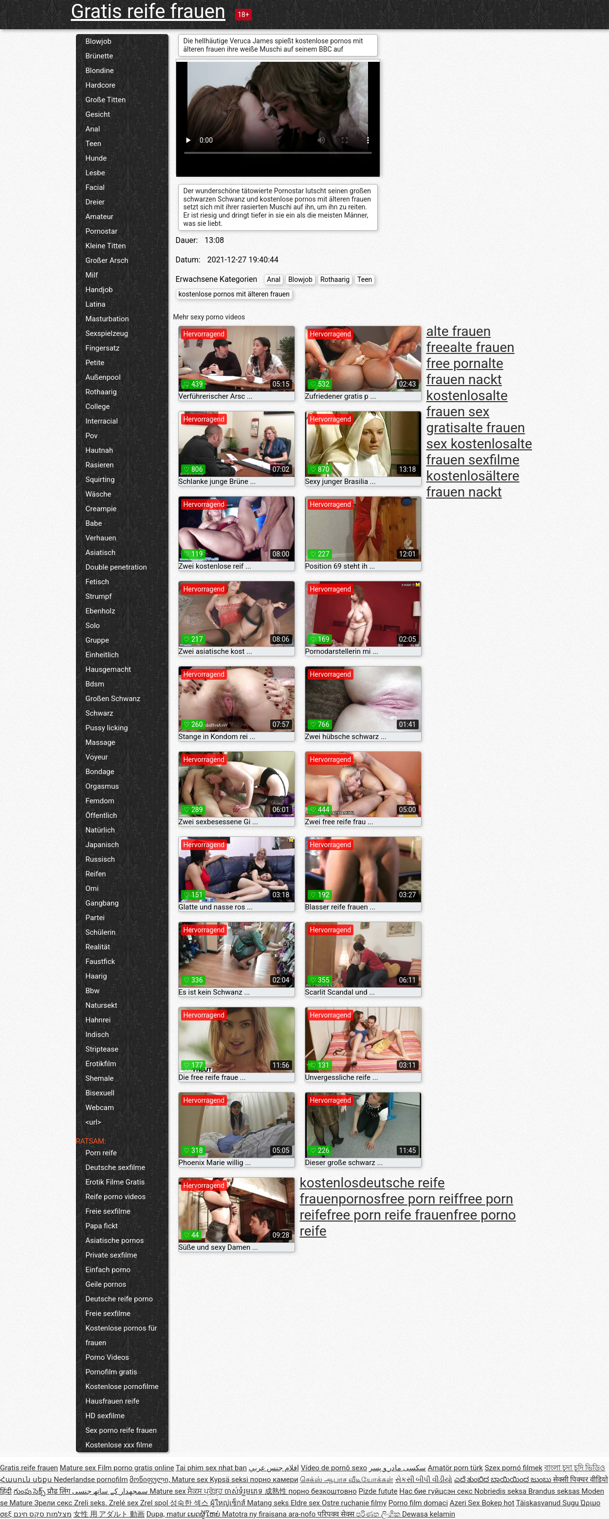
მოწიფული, (150, 1479)
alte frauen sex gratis (467, 412)
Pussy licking (107, 727)
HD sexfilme (105, 1415)
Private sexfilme (111, 1255)
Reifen (96, 874)
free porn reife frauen (390, 1215)
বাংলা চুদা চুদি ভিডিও (574, 1467)
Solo (93, 625)
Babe (94, 523)
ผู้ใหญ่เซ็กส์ (228, 1503)
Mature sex (79, 1467)
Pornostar (102, 231)
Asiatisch (101, 552)
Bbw (93, 990)
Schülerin (101, 932)
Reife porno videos (116, 1196)
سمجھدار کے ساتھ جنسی (111, 1491)
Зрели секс (54, 1503)
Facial (95, 187)
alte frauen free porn (470, 355)
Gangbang (102, 903)
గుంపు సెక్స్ (30, 1491)
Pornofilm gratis (111, 1372)
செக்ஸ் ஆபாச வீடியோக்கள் (346, 1479)
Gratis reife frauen (148, 11)
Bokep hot (497, 1503)
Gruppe (97, 640)
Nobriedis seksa (501, 1491)
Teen (93, 143)
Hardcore (101, 85)
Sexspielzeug (107, 333)
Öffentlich (101, 815)
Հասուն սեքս (27, 1479)
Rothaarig (101, 392)
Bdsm (95, 684)
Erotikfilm (101, 1063)
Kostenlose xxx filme (119, 1445)
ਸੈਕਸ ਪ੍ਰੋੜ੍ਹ (205, 1491)
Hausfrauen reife (113, 1401)
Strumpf (99, 596)
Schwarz (99, 713)
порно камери (274, 1479)
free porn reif (420, 1199)
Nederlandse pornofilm (91, 1479)
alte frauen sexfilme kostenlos (479, 460)
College (98, 406)
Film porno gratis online (136, 1467)
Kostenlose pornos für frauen (121, 1335)
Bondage (100, 771)
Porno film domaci (418, 1503)
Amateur (99, 216)
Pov (92, 435)
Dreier (95, 202)
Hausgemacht (108, 669)
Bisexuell (100, 1093)
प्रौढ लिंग (59, 1491)
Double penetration (116, 567)
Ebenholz (100, 611)
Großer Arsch (107, 260)
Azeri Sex (466, 1503)
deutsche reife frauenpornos (372, 1191)
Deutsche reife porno (119, 1299)
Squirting (100, 479)
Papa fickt (102, 1226)
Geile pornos (106, 1284)
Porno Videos (107, 1357)
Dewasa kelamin (428, 1514)
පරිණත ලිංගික (379, 1514)
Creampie (101, 508)
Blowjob (98, 41)
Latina (96, 304)
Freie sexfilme (108, 1211)
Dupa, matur (167, 1514)
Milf (92, 275)
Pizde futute (377, 1491)
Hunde (96, 158)
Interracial (102, 421)
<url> (93, 1122)
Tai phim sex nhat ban (211, 1467)
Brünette (99, 56)
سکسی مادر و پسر (397, 1467)
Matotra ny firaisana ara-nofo (269, 1514)
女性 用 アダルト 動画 (109, 1514)
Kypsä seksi (230, 1479)
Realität (98, 947)
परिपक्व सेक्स (336, 1514)
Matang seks (269, 1503)
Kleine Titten (106, 245)
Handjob (99, 289)
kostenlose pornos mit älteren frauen (234, 294)
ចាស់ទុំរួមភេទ (244, 1491)
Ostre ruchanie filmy (354, 1503)
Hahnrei (98, 1020)
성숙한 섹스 (190, 1503)
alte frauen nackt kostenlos (464, 379)
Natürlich (100, 830)
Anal (93, 129)
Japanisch (102, 844)
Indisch (97, 1034)
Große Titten (106, 99)
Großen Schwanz (113, 698)
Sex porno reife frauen (121, 1430)
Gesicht (98, 114)
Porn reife (101, 1153)
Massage (100, 742)
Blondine (100, 70)
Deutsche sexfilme (116, 1167)
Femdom (100, 801)
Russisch (100, 859)
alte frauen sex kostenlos (475, 436)
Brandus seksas (554, 1491)
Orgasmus (102, 786)
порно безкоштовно (322, 1491)
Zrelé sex (124, 1503)
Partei (95, 917)
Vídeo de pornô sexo (334, 1467)
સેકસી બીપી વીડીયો (423, 1479)
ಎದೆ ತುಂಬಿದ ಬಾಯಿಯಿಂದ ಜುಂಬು (503, 1479)
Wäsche (98, 494)
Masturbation (107, 319)
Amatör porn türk (455, 1467)
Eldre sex (306, 1503)
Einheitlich (102, 654)
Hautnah (99, 450)
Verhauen (101, 538)
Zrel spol (155, 1503)
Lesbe (95, 172)
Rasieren (100, 465)
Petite (95, 362)
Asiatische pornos (115, 1240)
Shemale (100, 1078)
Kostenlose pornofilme (122, 1386)
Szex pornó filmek (514, 1467)
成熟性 (277, 1491)
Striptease (102, 1049)
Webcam (100, 1107)
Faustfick (100, 961)
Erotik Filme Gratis (115, 1182)
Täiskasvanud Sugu (548, 1503)
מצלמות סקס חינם (43, 1514)
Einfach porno (108, 1269)
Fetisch (98, 581)
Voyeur (97, 757)
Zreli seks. (91, 1503)
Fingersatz (103, 348)
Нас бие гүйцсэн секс (436, 1491)
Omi (92, 888)
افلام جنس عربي (274, 1467)
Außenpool (103, 377)
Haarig (96, 976)
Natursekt (101, 1005)
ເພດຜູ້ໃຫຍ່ (204, 1514)
